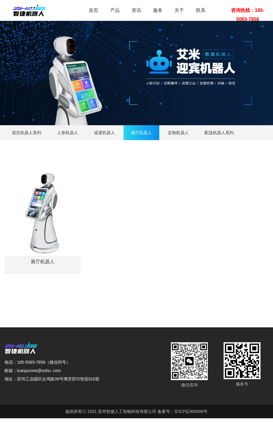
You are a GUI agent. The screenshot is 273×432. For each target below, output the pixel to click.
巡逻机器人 (104, 132)
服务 (158, 10)
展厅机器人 (141, 132)
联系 (200, 10)
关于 (179, 10)
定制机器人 (178, 132)
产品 (115, 10)
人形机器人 (67, 132)
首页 (93, 10)
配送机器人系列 (219, 132)
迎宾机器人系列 (26, 132)
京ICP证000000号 (191, 411)
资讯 (136, 10)
